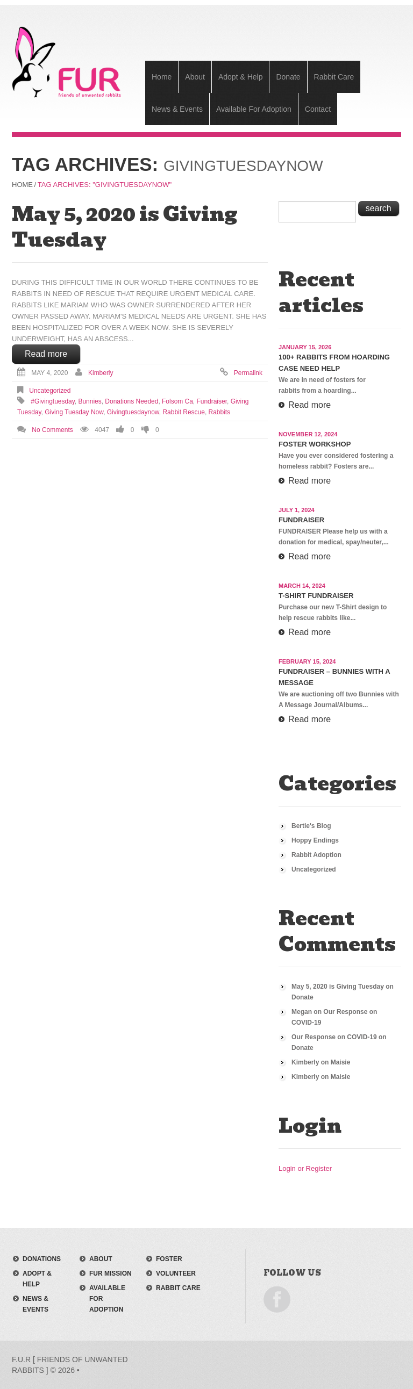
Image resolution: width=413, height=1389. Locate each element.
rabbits (220, 412)
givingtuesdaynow (133, 412)
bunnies (90, 401)
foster (169, 1259)
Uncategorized (49, 390)
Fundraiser (301, 520)
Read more (46, 353)
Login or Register (305, 1168)
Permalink (248, 373)
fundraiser (212, 401)
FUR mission (110, 1273)
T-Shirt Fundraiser (316, 596)
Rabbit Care (334, 77)
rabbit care (178, 1288)
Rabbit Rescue (183, 412)
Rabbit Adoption (316, 855)
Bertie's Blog (311, 826)
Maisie (341, 1062)
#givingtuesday (53, 401)
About (195, 77)
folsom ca (177, 401)
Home (162, 77)
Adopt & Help (240, 77)
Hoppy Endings (315, 840)
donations (42, 1259)
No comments (52, 430)
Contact (318, 109)
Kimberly (100, 373)
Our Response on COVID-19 (334, 1037)
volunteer (176, 1273)
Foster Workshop (315, 444)
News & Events (177, 109)
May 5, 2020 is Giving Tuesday (125, 226)
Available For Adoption (253, 109)
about (100, 1259)
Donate (288, 77)
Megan (301, 1012)
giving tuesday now (74, 412)
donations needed (131, 401)
